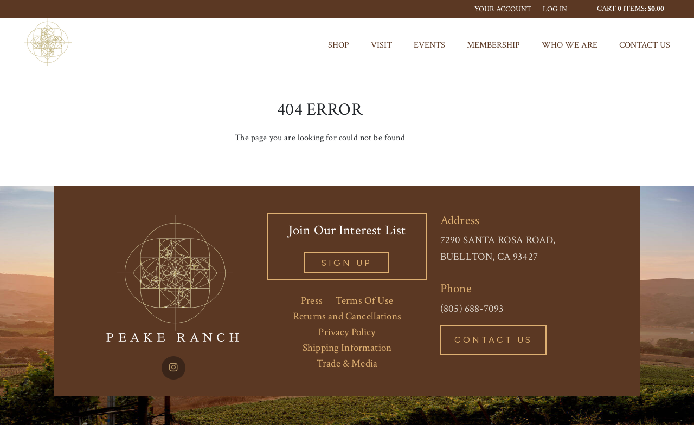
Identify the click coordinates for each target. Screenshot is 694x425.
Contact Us (644, 45)
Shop (338, 45)
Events (429, 45)
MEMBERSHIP (493, 45)
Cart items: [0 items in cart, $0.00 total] (630, 9)
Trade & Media (347, 363)
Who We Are (569, 45)
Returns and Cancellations (347, 316)
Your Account (502, 9)
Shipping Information (347, 348)
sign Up (347, 263)
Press (312, 301)
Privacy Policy (346, 332)
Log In (555, 9)
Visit (381, 45)
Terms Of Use (364, 301)
